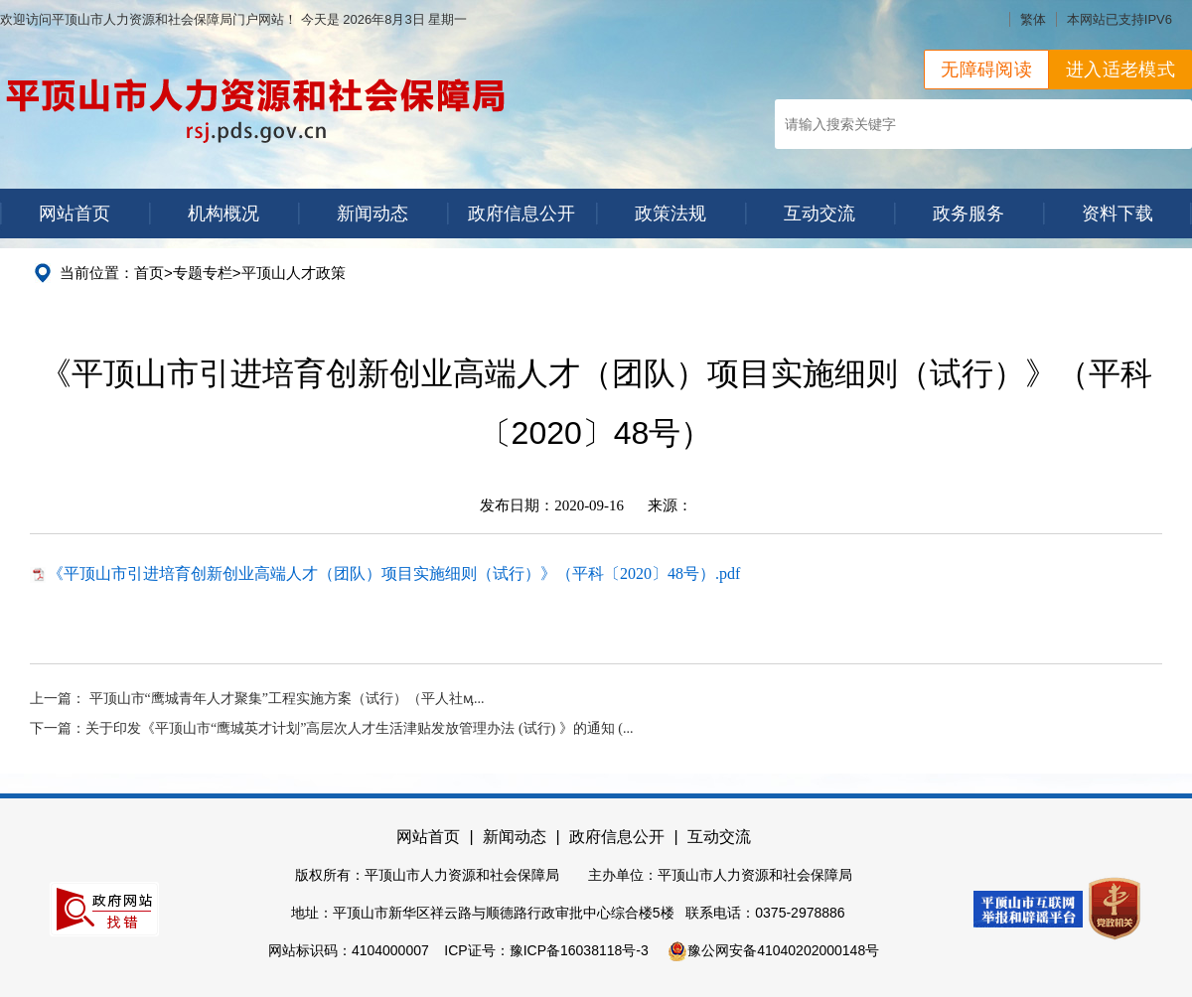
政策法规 (670, 213)
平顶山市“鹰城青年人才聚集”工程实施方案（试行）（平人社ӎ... (287, 698)
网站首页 (74, 213)
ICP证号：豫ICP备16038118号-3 (546, 950)
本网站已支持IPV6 (1119, 19)
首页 (149, 272)
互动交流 (819, 213)
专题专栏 (202, 272)
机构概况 (223, 213)
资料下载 (1117, 213)
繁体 (1033, 19)
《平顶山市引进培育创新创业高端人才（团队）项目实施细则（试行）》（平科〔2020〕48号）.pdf (394, 573)
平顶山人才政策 (293, 272)
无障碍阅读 (986, 69)
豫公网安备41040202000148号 (773, 950)
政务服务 (968, 213)
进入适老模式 (1120, 69)
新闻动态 (372, 213)
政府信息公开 (521, 213)
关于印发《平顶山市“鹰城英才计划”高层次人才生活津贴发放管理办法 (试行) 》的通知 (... (359, 728)
